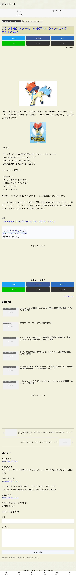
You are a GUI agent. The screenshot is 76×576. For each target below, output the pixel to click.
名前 (3, 517)
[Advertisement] (38, 63)
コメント (5, 527)
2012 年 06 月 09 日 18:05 (10, 481)
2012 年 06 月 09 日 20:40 (10, 498)
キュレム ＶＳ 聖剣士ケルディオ (11, 21)
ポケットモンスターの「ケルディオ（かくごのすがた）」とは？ (29, 221)
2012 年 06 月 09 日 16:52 (10, 461)
